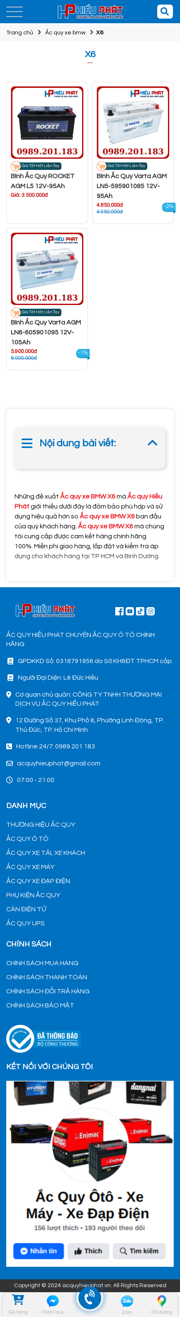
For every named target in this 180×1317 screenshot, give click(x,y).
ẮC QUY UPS (25, 923)
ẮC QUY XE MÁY (30, 867)
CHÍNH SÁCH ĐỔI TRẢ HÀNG (48, 991)
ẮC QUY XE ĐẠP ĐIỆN (38, 881)
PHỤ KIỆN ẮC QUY (33, 895)
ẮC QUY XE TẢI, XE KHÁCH (45, 853)
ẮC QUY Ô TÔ (27, 838)
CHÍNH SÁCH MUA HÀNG (42, 963)
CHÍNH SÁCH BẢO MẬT (40, 1005)
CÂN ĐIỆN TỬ (26, 909)
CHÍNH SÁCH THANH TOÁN (46, 977)
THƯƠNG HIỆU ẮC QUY (40, 824)
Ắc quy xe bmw (65, 33)
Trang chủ (19, 33)
